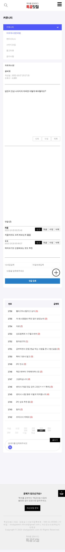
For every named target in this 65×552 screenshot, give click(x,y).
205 (25, 430)
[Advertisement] (32, 184)
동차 (19, 409)
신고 (38, 229)
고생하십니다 (23, 379)
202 (33, 428)
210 (16, 433)
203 (41, 428)
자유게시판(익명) (13, 33)
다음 (25, 433)
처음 (9, 428)
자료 (19, 326)
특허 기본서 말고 (24, 356)
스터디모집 (11, 45)
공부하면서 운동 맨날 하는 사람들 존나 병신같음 (38, 349)
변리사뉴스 (11, 39)
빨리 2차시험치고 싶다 (27, 311)
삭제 (37, 139)
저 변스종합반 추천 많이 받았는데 (31, 319)
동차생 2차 (22, 341)
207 (41, 430)
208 (49, 430)
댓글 (45, 229)
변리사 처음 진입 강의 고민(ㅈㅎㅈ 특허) (34, 387)
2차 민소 (21, 364)
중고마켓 (10, 50)
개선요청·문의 (32, 508)
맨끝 (33, 433)
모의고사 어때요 (24, 417)
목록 (56, 139)
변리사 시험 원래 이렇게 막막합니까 (32, 394)
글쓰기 (55, 440)
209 (8, 433)
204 (49, 428)
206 (33, 430)
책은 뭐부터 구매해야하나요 (29, 372)
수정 (46, 139)
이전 (17, 428)
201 (25, 428)
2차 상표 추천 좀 (24, 402)
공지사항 (10, 56)
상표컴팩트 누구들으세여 (28, 334)
